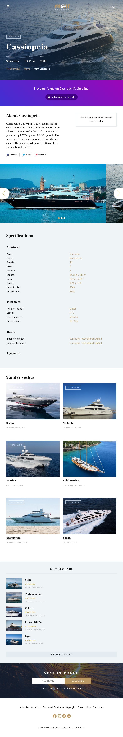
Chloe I (29, 608)
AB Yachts (10, 428)
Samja (67, 537)
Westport (66, 428)
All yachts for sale (61, 654)
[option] (53, 193)
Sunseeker (12, 61)
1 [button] (59, 218)
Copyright (71, 707)
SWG (28, 580)
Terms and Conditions (53, 707)
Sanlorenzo (29, 615)
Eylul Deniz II (71, 480)
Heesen (9, 485)
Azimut (27, 587)
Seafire (10, 423)
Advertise (24, 707)
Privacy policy (84, 707)
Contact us (98, 707)
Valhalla (68, 423)
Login (113, 7)
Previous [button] (4, 193)
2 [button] (62, 218)
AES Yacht (28, 629)
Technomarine (33, 594)
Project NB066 (33, 622)
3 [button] (64, 218)
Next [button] (118, 193)
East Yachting (68, 485)
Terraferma (13, 537)
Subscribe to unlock (63, 97)
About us (35, 707)
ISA (64, 542)
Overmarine (29, 601)
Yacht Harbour (62, 7)
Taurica (11, 480)
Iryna (28, 636)
